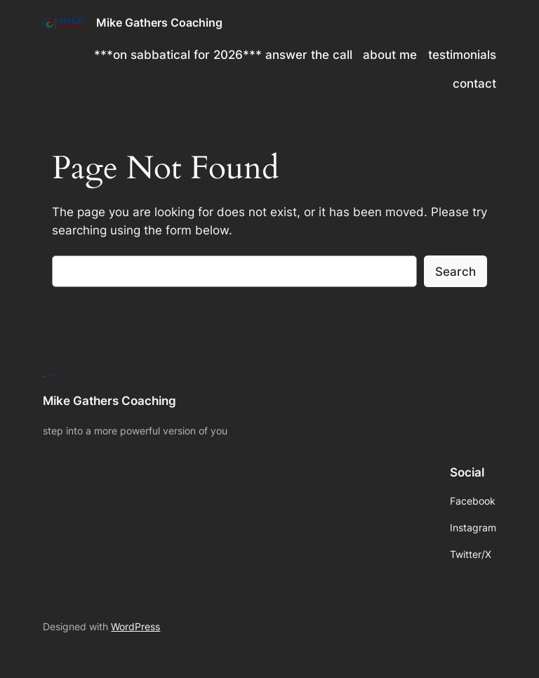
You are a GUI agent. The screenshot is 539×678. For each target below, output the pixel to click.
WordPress (135, 626)
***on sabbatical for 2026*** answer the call (223, 55)
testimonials (462, 55)
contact (474, 84)
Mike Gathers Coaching (159, 22)
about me (390, 55)
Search (455, 272)
